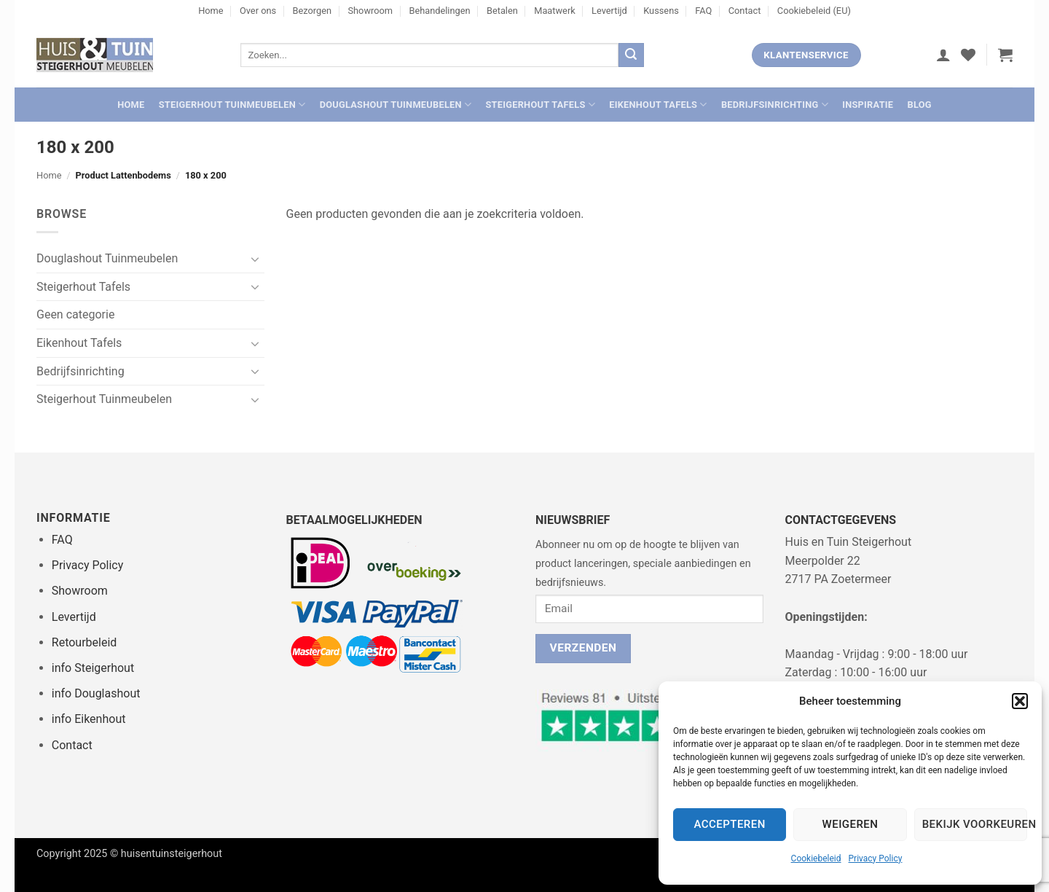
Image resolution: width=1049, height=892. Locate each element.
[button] (1020, 701)
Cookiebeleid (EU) (814, 10)
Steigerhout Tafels (540, 105)
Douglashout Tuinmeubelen (396, 105)
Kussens (661, 10)
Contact (744, 10)
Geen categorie (75, 314)
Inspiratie (867, 104)
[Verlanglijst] (968, 55)
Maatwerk (554, 10)
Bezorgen (312, 10)
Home (210, 10)
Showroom (370, 10)
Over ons (258, 10)
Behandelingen (439, 10)
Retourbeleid (84, 642)
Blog (919, 104)
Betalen (502, 10)
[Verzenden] (630, 55)
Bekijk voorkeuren (974, 824)
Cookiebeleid (816, 858)
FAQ (703, 10)
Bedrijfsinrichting (774, 105)
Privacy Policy (876, 858)
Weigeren (850, 824)
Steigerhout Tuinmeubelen (232, 105)
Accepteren (730, 824)
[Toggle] (255, 258)
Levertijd (609, 10)
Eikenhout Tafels (658, 105)
